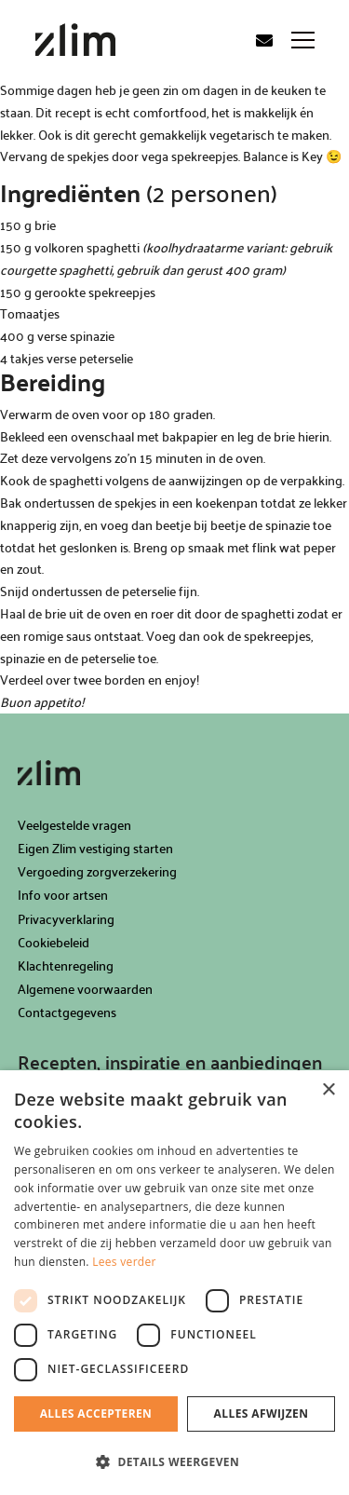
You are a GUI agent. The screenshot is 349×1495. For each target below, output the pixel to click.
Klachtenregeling (66, 965)
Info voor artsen (63, 894)
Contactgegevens (67, 1012)
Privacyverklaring (66, 919)
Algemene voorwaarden (85, 988)
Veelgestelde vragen (74, 824)
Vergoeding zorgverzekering (97, 871)
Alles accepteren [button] (96, 1413)
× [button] (328, 1090)
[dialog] (174, 1282)
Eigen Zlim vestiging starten (95, 848)
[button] (174, 1462)
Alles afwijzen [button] (261, 1413)
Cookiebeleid (53, 942)
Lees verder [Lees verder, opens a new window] (124, 1262)
